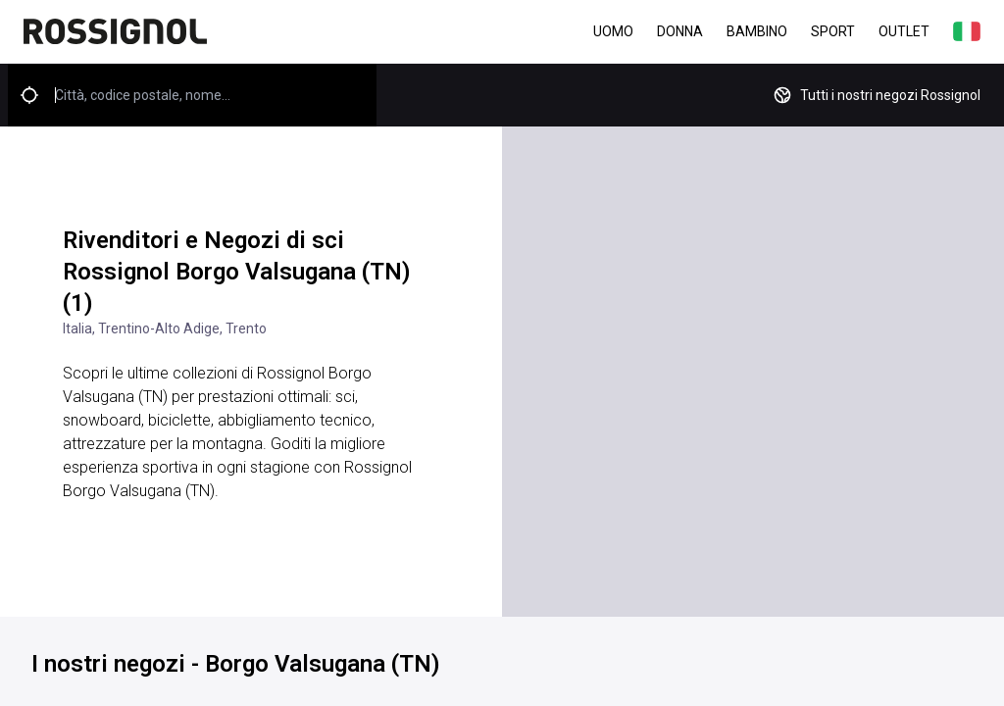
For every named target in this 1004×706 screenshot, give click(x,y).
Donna (680, 31)
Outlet (903, 31)
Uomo (613, 31)
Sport (833, 31)
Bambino (757, 31)
